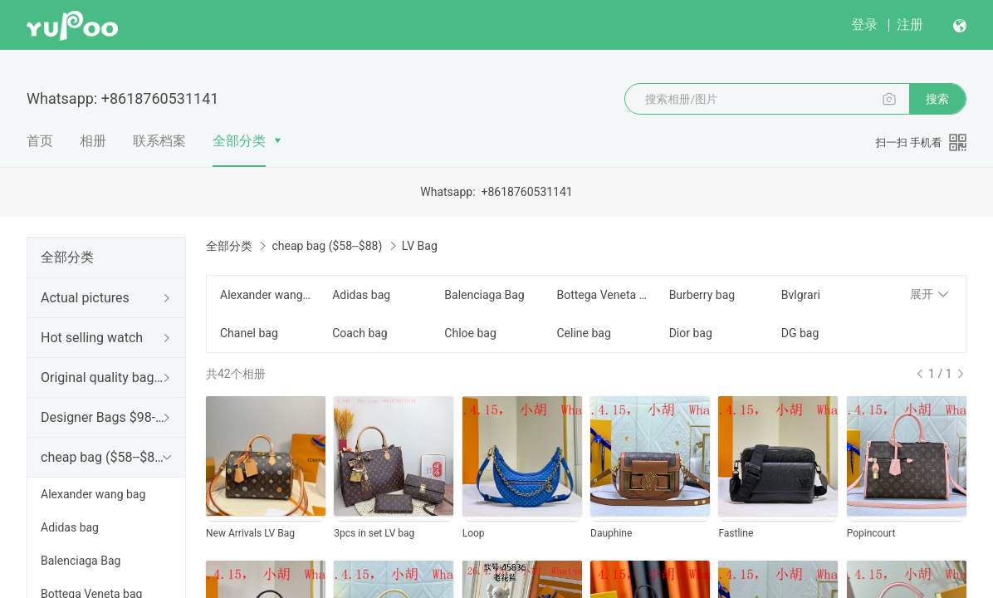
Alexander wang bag (93, 494)
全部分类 (239, 141)
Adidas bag (70, 527)
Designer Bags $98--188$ (103, 417)
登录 (864, 24)
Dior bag (690, 333)
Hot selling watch (92, 338)
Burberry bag (702, 294)
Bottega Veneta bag (602, 294)
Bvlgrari (800, 294)
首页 (40, 141)
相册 (93, 141)
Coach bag (360, 333)
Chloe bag (470, 333)
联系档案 (159, 141)
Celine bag (583, 333)
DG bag (800, 333)
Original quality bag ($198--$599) (103, 377)
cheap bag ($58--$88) (103, 457)
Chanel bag (249, 333)
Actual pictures (85, 298)
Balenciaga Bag (80, 560)
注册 (910, 24)
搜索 (937, 98)
